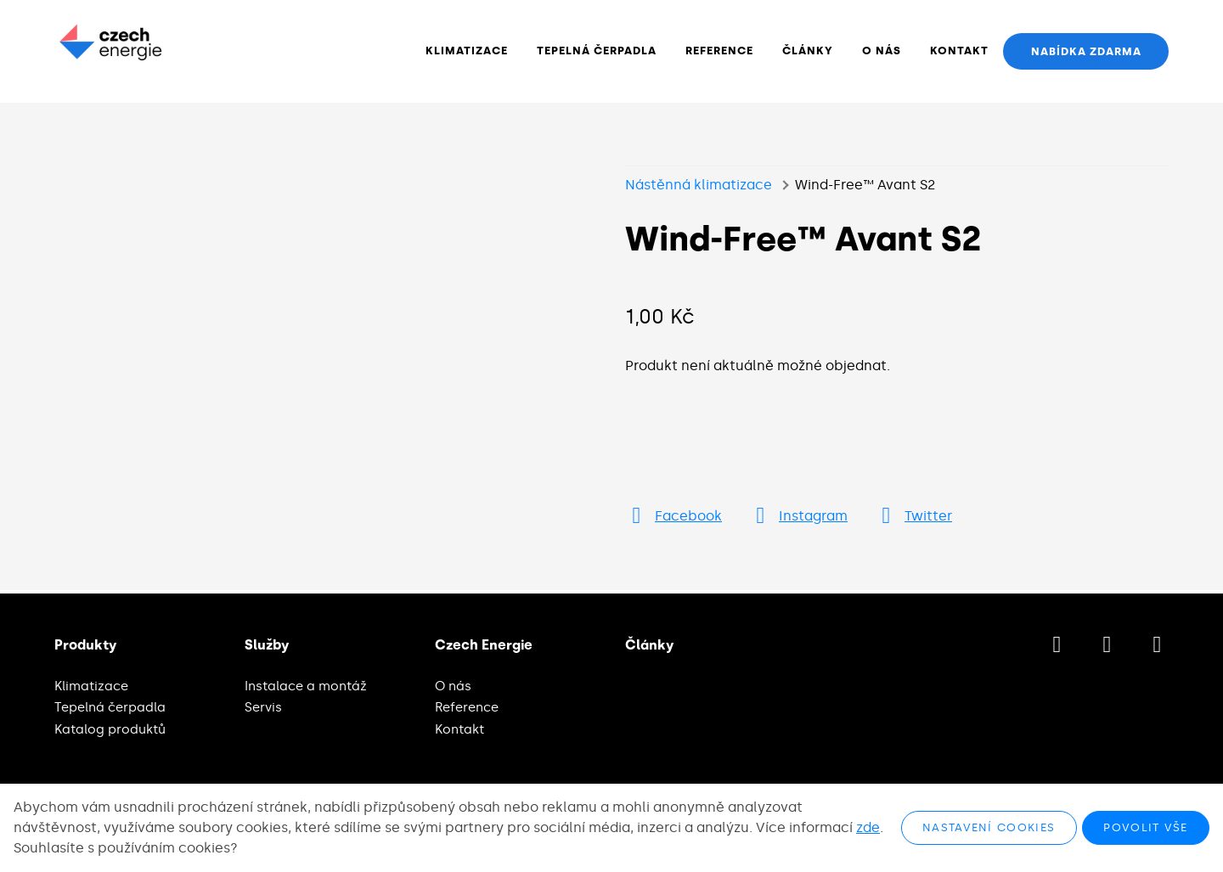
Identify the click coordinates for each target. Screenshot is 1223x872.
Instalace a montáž (306, 686)
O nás (453, 686)
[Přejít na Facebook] (673, 520)
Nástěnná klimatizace (698, 189)
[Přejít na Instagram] (798, 520)
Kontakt (459, 729)
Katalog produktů (110, 729)
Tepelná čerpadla (110, 707)
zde (868, 827)
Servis (263, 707)
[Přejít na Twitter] (913, 520)
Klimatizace (91, 686)
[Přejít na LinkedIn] (1157, 645)
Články (649, 646)
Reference (467, 707)
